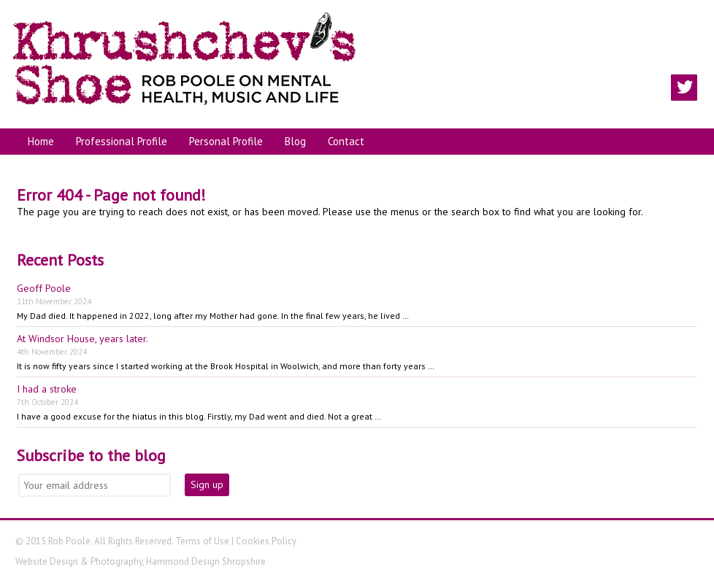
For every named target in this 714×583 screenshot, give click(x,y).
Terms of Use (202, 541)
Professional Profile (121, 141)
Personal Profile (226, 141)
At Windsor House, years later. (82, 338)
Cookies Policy (266, 541)
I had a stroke (47, 388)
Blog (295, 141)
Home (41, 141)
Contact (346, 141)
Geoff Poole (44, 288)
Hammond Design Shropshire (206, 561)
